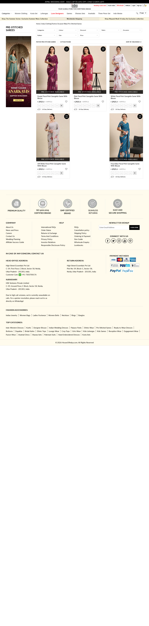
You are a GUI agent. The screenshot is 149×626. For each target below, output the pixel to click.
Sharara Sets (80, 13)
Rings (73, 315)
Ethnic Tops (41, 331)
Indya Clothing (46, 24)
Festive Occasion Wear (59, 24)
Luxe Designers (57, 13)
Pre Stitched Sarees (103, 328)
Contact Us (10, 236)
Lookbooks (78, 245)
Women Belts (53, 315)
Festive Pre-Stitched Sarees (46, 42)
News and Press (12, 230)
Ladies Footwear (39, 315)
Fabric (110, 30)
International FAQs (48, 227)
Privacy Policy (46, 239)
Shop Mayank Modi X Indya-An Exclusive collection (124, 19)
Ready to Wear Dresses (123, 328)
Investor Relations (48, 242)
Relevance (136, 42)
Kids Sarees (101, 331)
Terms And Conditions (49, 236)
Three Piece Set (104, 13)
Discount (89, 30)
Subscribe (134, 227)
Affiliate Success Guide (15, 242)
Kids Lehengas (88, 331)
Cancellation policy (81, 230)
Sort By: (133, 42)
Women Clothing (21, 13)
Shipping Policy (80, 233)
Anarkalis (91, 13)
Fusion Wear (11, 335)
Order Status (46, 230)
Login (133, 5)
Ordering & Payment (82, 236)
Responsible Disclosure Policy (53, 245)
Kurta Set (33, 13)
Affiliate (127, 5)
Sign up (139, 5)
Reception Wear (115, 331)
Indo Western (118, 13)
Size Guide (78, 239)
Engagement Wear (131, 331)
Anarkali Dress (24, 335)
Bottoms (9, 331)
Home (38, 24)
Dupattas (18, 331)
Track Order (111, 5)
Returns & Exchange (49, 233)
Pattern (46, 35)
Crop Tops (66, 331)
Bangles (81, 315)
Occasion (132, 30)
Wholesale (120, 5)
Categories (46, 30)
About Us (9, 227)
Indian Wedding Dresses (58, 328)
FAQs (76, 227)
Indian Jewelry (11, 315)
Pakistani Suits (50, 335)
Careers (9, 233)
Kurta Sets (86, 335)
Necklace (65, 315)
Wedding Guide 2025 (100, 5)
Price (89, 35)
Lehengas (44, 13)
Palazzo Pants (76, 328)
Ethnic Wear (89, 328)
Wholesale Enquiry (81, 242)
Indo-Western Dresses (15, 328)
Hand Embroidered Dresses (69, 335)
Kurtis (28, 328)
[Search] (137, 13)
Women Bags (25, 315)
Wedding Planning (13, 239)
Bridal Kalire (29, 331)
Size (68, 35)
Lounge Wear (54, 331)
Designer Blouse (40, 328)
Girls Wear (76, 331)
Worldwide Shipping (74, 19)
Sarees (69, 13)
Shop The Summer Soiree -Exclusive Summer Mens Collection (25, 19)
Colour (68, 30)
